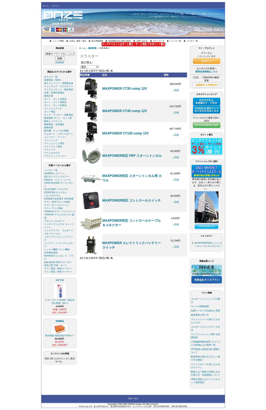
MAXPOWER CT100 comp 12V (125, 133)
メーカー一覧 (192, 41)
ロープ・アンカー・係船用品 (58, 115)
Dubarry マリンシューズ (57, 179)
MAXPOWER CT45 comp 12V (124, 111)
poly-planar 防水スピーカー (58, 262)
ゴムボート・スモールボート (58, 134)
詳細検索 (59, 62)
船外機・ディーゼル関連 (56, 130)
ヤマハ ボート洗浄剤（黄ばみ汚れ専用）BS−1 (60, 300)
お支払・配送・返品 (77, 41)
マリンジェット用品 (54, 143)
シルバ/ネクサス (52, 195)
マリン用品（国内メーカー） (58, 268)
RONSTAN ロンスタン (55, 192)
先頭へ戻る (133, 398)
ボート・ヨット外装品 (55, 105)
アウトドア (49, 149)
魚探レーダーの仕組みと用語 (205, 310)
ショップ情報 (58, 41)
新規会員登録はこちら (206, 71)
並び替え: (87, 62)
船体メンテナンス (53, 121)
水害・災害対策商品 (54, 92)
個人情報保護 (97, 41)
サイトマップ (158, 41)
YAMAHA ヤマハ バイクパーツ (59, 211)
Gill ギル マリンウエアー (56, 176)
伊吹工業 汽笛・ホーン (55, 265)
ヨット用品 (49, 111)
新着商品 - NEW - (53, 80)
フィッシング (51, 140)
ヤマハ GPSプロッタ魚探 (57, 202)
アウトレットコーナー (55, 156)
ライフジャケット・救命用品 (58, 89)
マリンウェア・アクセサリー (58, 86)
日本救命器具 (51, 252)
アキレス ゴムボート (54, 221)
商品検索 (60, 48)
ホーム (46, 6)
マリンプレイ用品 (53, 146)
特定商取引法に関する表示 (119, 41)
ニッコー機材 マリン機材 (56, 249)
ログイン (56, 6)
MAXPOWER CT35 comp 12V (124, 88)
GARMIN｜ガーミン (54, 173)
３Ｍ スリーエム (52, 233)
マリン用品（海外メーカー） (58, 271)
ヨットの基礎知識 (200, 306)
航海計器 (48, 96)
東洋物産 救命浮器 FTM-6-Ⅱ (59, 334)
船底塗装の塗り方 (200, 315)
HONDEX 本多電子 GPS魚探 (59, 198)
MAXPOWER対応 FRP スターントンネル (132, 156)
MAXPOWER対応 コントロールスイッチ (131, 200)
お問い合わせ (142, 41)
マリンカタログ (52, 153)
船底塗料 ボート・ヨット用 (58, 118)
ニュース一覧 (175, 41)
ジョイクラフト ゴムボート (58, 230)
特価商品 (60, 321)
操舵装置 (92, 48)
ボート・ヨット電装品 (55, 102)
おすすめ (60, 280)
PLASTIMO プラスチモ (56, 189)
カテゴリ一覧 (51, 77)
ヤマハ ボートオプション (56, 205)
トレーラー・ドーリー (55, 137)
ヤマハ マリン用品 (53, 208)
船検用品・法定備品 (54, 124)
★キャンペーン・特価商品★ (58, 83)
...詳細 (175, 90)
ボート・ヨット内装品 (55, 99)
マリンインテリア (53, 108)
